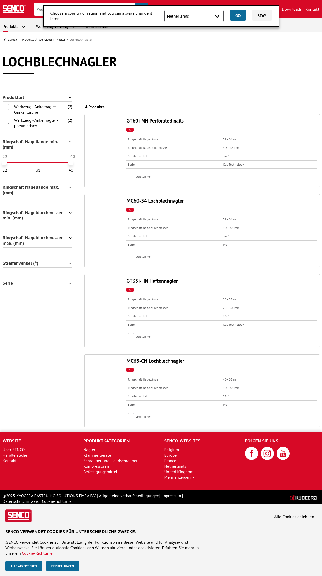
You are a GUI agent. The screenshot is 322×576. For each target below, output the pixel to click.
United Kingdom (178, 471)
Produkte (11, 26)
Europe (170, 455)
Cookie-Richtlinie (37, 553)
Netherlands (175, 466)
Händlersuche (15, 455)
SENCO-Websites (182, 441)
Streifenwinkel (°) (20, 263)
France (170, 460)
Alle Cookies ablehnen (294, 516)
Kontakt (312, 9)
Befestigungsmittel (100, 471)
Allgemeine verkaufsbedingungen (129, 495)
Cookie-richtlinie (56, 501)
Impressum (171, 495)
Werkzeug (45, 39)
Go (238, 15)
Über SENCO (14, 449)
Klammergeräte (97, 455)
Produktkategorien (106, 441)
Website (12, 441)
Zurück (12, 39)
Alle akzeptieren (24, 566)
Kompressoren (96, 466)
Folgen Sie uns (261, 441)
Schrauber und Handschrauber (110, 460)
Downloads (292, 9)
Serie (8, 283)
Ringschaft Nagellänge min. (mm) (30, 144)
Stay (261, 15)
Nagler (60, 39)
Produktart (13, 97)
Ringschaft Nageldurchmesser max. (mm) (33, 240)
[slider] (4, 162)
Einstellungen (62, 566)
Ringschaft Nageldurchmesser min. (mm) (33, 215)
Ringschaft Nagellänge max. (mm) (31, 189)
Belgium (171, 449)
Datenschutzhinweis (21, 501)
